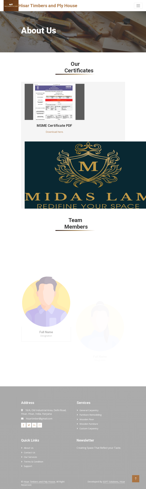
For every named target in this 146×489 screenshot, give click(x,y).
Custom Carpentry (89, 428)
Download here (54, 135)
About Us (28, 447)
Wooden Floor (87, 419)
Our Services (30, 456)
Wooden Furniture (89, 423)
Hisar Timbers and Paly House (39, 481)
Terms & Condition (33, 461)
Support (28, 466)
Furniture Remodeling (91, 414)
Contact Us (29, 452)
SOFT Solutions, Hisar (114, 481)
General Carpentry (89, 410)
